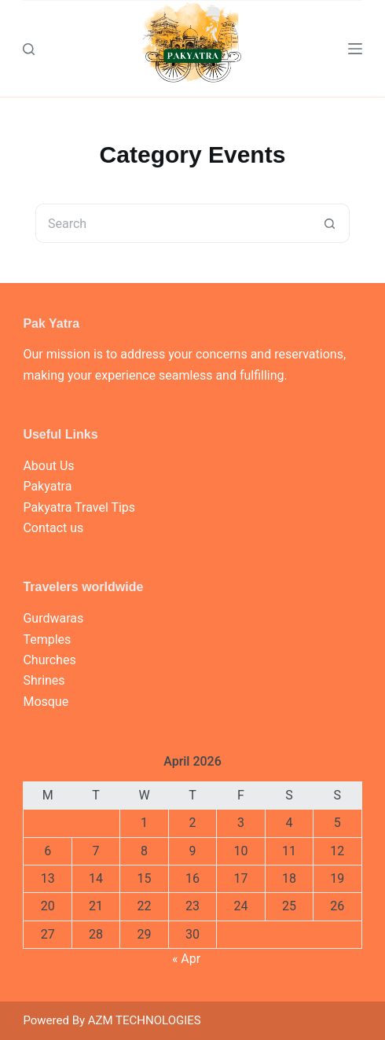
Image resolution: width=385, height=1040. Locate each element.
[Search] (29, 49)
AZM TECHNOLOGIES (144, 1020)
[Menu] (355, 49)
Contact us (53, 527)
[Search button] (330, 223)
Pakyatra (47, 486)
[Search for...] (172, 223)
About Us (48, 465)
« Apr (186, 958)
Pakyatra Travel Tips (79, 507)
